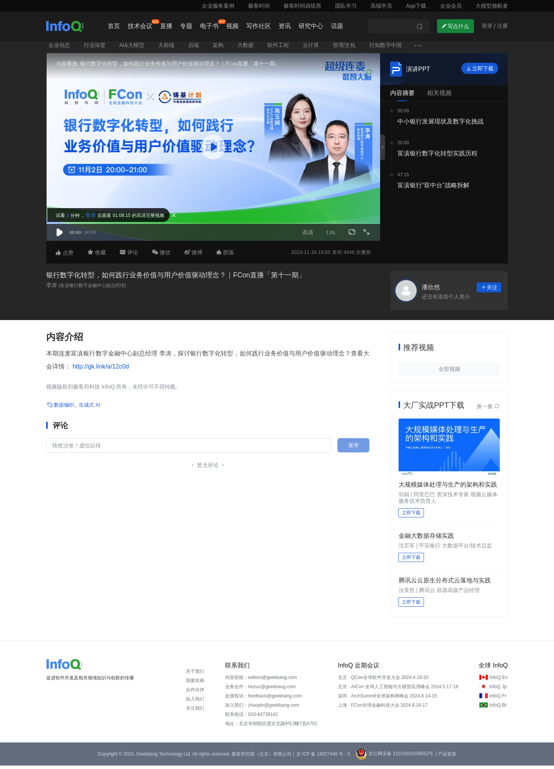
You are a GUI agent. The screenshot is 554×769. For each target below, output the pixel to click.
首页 (114, 26)
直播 (166, 26)
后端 (193, 48)
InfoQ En (498, 681)
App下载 (416, 6)
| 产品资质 (445, 757)
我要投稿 (195, 684)
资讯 (285, 26)
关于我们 (195, 674)
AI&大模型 (131, 48)
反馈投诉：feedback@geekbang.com (263, 699)
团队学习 (346, 6)
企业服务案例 (218, 6)
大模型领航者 (492, 6)
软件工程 (278, 48)
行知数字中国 (385, 48)
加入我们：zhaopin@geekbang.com (262, 708)
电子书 (209, 26)
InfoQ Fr (497, 699)
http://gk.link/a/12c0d (100, 370)
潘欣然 (431, 290)
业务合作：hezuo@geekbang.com (260, 690)
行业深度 (94, 48)
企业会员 (451, 6)
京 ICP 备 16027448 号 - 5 (323, 757)
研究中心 (311, 26)
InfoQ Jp (498, 690)
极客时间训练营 (302, 6)
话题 (337, 26)
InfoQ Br (498, 708)
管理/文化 (344, 48)
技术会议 (140, 26)
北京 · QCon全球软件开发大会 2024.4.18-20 (383, 681)
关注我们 (195, 711)
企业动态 (59, 48)
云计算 (311, 48)
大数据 (245, 48)
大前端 (166, 48)
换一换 (488, 409)
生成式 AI (89, 408)
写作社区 (258, 26)
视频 (232, 26)
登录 (95, 218)
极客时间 (259, 6)
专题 (186, 26)
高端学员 (381, 6)
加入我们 (195, 702)
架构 (218, 48)
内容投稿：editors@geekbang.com (261, 681)
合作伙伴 (195, 693)
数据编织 (64, 408)
